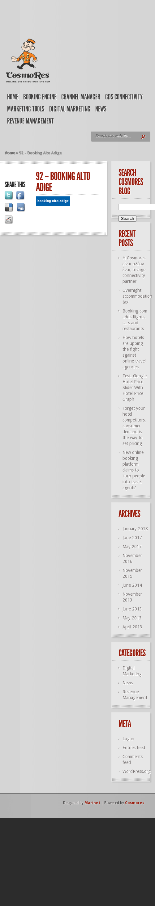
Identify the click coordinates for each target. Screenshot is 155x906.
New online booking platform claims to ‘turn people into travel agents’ (134, 470)
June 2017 (132, 537)
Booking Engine (39, 97)
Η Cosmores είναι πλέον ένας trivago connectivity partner (134, 269)
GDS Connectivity (124, 97)
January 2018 (135, 528)
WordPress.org (137, 771)
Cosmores (134, 803)
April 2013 (132, 626)
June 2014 (132, 585)
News (100, 109)
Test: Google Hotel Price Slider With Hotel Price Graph (135, 387)
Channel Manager (80, 97)
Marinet (92, 803)
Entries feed (134, 747)
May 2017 (132, 546)
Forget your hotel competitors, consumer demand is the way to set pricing (134, 426)
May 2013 (132, 617)
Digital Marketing (69, 109)
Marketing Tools (25, 109)
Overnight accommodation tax (137, 296)
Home (12, 97)
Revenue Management (30, 121)
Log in (128, 738)
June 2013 (132, 608)
